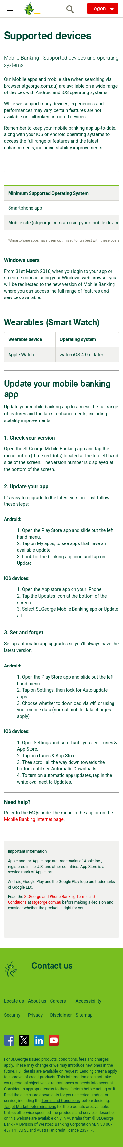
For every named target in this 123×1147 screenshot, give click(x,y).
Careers (58, 1001)
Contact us (51, 966)
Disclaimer (61, 1015)
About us (37, 1001)
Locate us (14, 1001)
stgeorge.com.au (46, 902)
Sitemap (84, 1015)
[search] (72, 9)
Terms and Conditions (60, 1100)
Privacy (35, 1015)
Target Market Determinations (30, 1106)
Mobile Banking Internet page (34, 819)
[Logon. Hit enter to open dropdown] (102, 8)
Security (12, 1015)
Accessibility (88, 1001)
